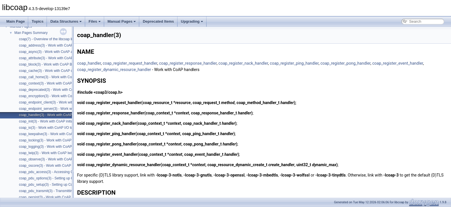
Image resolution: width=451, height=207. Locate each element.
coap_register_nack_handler (243, 63)
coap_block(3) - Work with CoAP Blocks (49, 64)
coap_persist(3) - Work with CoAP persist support (56, 197)
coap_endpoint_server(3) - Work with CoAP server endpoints (65, 109)
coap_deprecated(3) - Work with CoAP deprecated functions (65, 90)
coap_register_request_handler (130, 63)
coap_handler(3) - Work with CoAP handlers (52, 115)
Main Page (15, 21)
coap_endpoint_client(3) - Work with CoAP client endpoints (64, 102)
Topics (37, 21)
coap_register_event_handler (397, 63)
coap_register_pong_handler (345, 63)
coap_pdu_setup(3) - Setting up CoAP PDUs (53, 185)
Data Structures (66, 21)
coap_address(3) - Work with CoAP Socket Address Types (63, 45)
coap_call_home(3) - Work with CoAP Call (51, 77)
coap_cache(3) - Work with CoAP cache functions (57, 71)
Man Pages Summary (30, 33)
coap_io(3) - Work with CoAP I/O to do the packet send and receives (71, 128)
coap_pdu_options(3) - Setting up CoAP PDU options (59, 178)
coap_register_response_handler (188, 63)
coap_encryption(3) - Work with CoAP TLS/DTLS (56, 96)
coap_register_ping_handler (294, 63)
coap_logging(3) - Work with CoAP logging (51, 147)
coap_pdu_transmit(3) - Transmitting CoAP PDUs (56, 191)
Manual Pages (122, 21)
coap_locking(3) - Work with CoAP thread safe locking (60, 140)
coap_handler (89, 63)
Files (95, 21)
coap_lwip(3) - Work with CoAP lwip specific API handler (62, 153)
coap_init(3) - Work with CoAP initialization (51, 121)
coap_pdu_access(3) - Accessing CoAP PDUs (54, 172)
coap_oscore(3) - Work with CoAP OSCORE (53, 166)
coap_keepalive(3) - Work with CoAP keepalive (55, 134)
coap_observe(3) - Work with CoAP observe (52, 159)
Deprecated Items (158, 21)
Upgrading (192, 21)
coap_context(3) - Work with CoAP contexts (52, 83)
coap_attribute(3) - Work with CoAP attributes (53, 58)
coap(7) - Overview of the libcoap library (49, 39)
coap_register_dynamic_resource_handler (114, 69)
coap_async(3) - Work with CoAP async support (55, 52)
